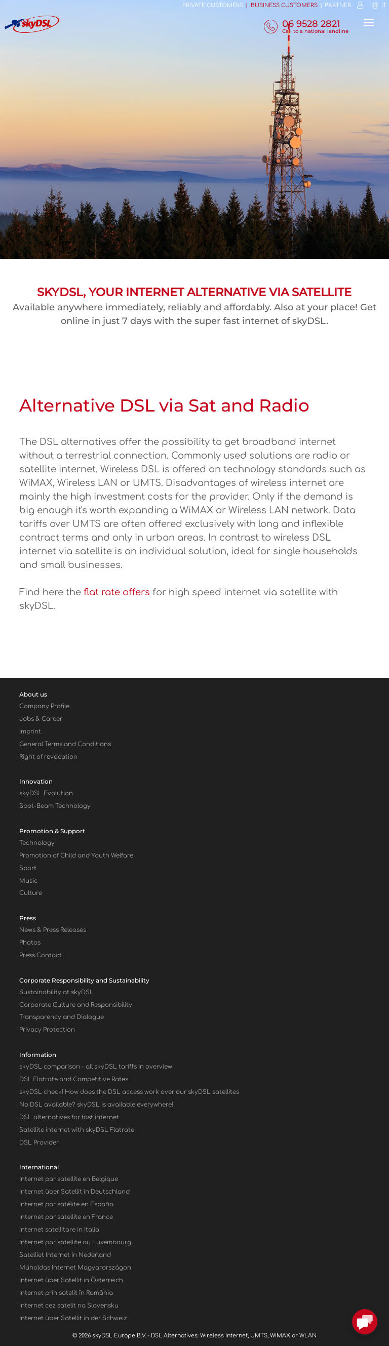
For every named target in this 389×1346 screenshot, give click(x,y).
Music (28, 881)
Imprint (30, 731)
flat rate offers (117, 592)
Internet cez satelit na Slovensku (69, 1305)
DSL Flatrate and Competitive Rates (73, 1079)
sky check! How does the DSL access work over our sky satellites (129, 1092)
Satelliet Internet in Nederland (65, 1255)
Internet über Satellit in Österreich (71, 1280)
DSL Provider (39, 1142)
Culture (30, 893)
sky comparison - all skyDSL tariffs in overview (95, 1067)
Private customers (212, 5)
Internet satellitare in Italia (59, 1230)
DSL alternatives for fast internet (69, 1117)
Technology (37, 843)
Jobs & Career (40, 719)
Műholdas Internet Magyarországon (75, 1268)
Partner (338, 5)
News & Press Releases (52, 930)
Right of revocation (48, 757)
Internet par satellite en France (66, 1217)
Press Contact (40, 955)
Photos (30, 943)
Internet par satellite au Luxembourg (75, 1242)
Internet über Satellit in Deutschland (74, 1192)
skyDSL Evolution (46, 793)
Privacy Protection (47, 1030)
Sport (27, 868)
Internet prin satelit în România (66, 1293)
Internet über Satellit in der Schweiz (73, 1318)
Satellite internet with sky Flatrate (76, 1130)
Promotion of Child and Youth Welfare (76, 855)
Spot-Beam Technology (55, 806)
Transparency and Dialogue (61, 1017)
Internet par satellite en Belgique (68, 1179)
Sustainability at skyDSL (56, 992)
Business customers (284, 5)
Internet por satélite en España (66, 1204)
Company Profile (44, 706)
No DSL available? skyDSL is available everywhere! (96, 1105)
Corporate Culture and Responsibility (75, 1005)
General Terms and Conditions (65, 744)
